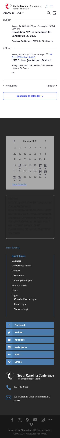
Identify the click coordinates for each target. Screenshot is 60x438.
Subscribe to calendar (28, 96)
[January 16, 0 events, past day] (35, 166)
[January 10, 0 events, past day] (40, 160)
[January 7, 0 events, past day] (25, 160)
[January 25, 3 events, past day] (45, 172)
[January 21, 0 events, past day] (25, 172)
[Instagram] (43, 420)
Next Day (52, 86)
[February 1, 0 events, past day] (45, 178)
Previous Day (10, 86)
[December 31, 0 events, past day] (25, 155)
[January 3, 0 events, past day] (40, 155)
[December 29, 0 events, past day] (14, 155)
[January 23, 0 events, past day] (35, 172)
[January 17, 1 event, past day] (40, 166)
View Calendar (19, 184)
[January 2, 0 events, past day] (35, 155)
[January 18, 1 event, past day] (45, 166)
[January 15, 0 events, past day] (30, 166)
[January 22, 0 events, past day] (30, 172)
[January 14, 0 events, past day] (25, 166)
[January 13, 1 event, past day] (19, 166)
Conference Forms (22, 265)
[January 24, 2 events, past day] (40, 172)
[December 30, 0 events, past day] (19, 155)
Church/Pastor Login (25, 299)
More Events (13, 247)
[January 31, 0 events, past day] (40, 178)
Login (15, 295)
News (15, 290)
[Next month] (46, 141)
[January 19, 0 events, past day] (14, 172)
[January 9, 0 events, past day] (35, 160)
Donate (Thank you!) (22, 280)
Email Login (20, 304)
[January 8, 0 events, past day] (30, 160)
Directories (18, 275)
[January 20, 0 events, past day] (19, 172)
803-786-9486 (21, 386)
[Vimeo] (31, 425)
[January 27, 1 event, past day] (19, 178)
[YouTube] (35, 420)
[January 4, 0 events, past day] (45, 155)
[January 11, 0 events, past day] (45, 160)
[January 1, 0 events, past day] (30, 155)
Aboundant (26, 430)
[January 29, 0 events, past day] (30, 178)
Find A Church (19, 285)
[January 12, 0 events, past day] (14, 166)
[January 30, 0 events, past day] (35, 178)
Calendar (16, 260)
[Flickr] (50, 420)
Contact (16, 270)
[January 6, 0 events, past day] (19, 160)
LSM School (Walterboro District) (32, 60)
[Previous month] (14, 141)
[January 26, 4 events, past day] (14, 178)
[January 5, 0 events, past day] (14, 160)
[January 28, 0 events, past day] (25, 178)
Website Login (21, 309)
